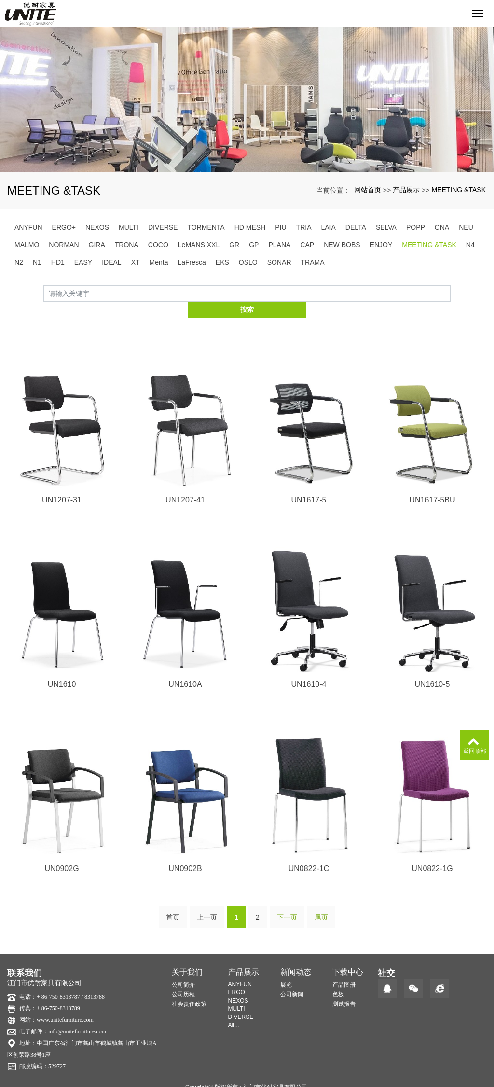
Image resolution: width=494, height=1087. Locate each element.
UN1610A (185, 668)
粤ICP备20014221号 (247, 1079)
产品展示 (406, 190)
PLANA (279, 245)
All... (233, 1008)
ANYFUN (28, 227)
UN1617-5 (309, 483)
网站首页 (367, 190)
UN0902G (61, 853)
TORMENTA (205, 227)
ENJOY (381, 245)
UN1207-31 (62, 483)
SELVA (386, 227)
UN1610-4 (309, 668)
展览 (286, 968)
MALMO (26, 245)
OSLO (248, 262)
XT (135, 262)
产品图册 (344, 968)
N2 (18, 262)
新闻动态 (295, 955)
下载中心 (347, 955)
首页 (172, 901)
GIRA (97, 245)
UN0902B (185, 853)
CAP (307, 245)
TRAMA (313, 262)
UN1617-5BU (432, 483)
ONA (442, 227)
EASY (83, 262)
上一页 (207, 901)
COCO (158, 245)
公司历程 (183, 978)
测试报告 (344, 987)
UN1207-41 (185, 483)
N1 (37, 262)
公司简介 (183, 968)
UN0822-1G (432, 853)
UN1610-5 (432, 668)
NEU (466, 227)
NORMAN (64, 245)
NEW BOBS (342, 245)
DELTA (355, 227)
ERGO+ (64, 227)
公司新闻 (291, 978)
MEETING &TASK (458, 190)
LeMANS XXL (199, 245)
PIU (280, 227)
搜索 (450, 293)
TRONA (126, 245)
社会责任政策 (189, 987)
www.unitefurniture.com (65, 1003)
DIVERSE (163, 227)
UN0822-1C (308, 853)
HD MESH (250, 227)
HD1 (58, 262)
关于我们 (187, 955)
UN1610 (62, 668)
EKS (222, 262)
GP (254, 245)
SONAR (279, 262)
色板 (338, 978)
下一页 (287, 901)
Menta (159, 262)
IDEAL (111, 262)
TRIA (304, 227)
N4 (470, 245)
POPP (415, 227)
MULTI (128, 227)
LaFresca (192, 262)
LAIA (328, 227)
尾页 (321, 901)
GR (234, 245)
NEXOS (97, 227)
